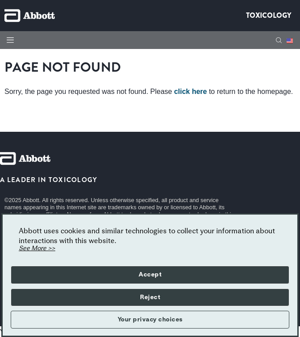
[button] (279, 40)
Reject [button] (150, 297)
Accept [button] (150, 275)
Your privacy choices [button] (150, 320)
